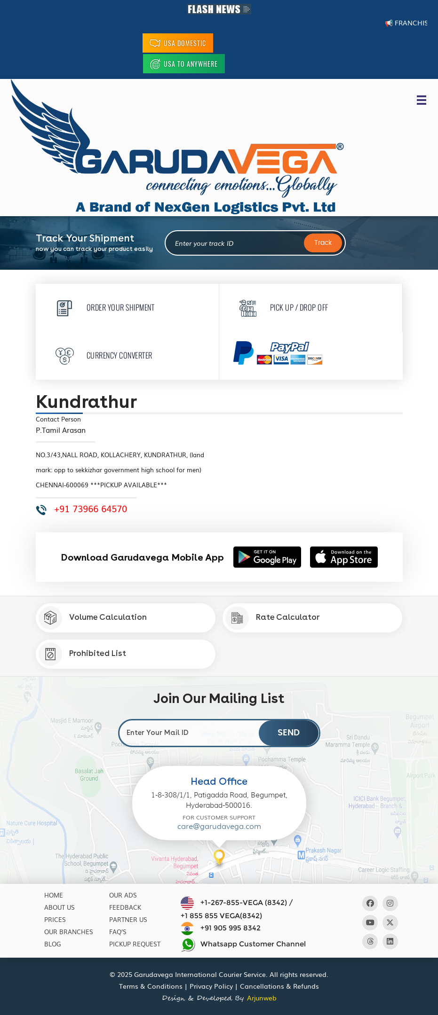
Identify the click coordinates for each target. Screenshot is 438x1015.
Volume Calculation (93, 618)
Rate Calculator (272, 618)
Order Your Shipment (102, 307)
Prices (55, 919)
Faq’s (118, 931)
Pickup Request (134, 943)
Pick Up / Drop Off (280, 307)
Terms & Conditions (151, 986)
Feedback (125, 907)
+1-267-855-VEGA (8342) (243, 902)
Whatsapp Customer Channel (243, 944)
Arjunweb (262, 997)
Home (53, 894)
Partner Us (128, 919)
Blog (52, 943)
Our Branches (68, 931)
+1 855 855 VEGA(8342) (221, 915)
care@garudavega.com (219, 826)
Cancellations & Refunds (279, 986)
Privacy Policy (211, 986)
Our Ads (123, 894)
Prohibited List (82, 654)
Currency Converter (101, 355)
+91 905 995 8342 (230, 927)
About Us (59, 907)
